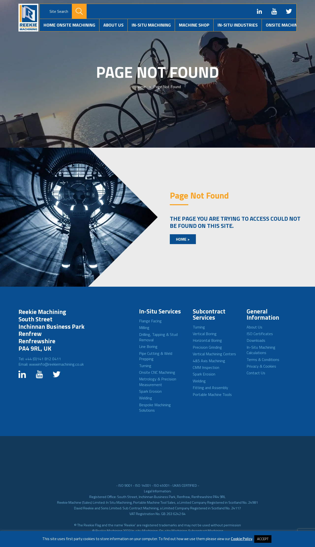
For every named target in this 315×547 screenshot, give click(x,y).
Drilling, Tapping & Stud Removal (158, 337)
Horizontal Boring (207, 340)
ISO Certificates (260, 334)
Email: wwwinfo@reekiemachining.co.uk (51, 364)
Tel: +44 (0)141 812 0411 (39, 358)
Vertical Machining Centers (214, 354)
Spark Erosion (150, 391)
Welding (145, 398)
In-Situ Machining (151, 25)
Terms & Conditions (263, 359)
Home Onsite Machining (69, 25)
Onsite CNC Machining (157, 372)
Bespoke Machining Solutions (155, 407)
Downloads (256, 340)
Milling (144, 327)
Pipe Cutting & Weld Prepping (155, 356)
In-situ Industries (238, 25)
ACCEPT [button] (262, 538)
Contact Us (256, 373)
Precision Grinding (207, 347)
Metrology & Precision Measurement (157, 381)
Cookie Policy (241, 539)
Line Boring (148, 346)
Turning (145, 366)
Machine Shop (194, 25)
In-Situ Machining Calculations (261, 350)
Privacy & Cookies (261, 366)
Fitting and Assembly (210, 388)
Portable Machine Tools (212, 394)
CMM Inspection (206, 367)
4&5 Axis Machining (209, 361)
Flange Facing (150, 321)
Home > (183, 239)
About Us (113, 25)
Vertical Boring (205, 334)
